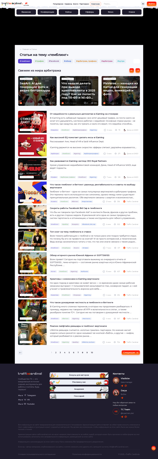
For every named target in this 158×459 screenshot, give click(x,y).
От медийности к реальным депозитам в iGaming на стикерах (84, 114)
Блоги (75, 4)
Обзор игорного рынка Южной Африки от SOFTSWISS (80, 255)
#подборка (66, 248)
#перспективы (87, 201)
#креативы (54, 295)
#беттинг (75, 201)
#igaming (93, 130)
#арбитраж (55, 153)
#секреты (75, 224)
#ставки (85, 248)
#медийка (54, 130)
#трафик (54, 177)
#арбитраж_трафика (68, 177)
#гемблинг (65, 130)
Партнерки (84, 4)
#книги (76, 248)
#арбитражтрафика (79, 130)
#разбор (65, 224)
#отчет (53, 271)
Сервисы (68, 4)
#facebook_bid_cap (88, 224)
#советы (54, 201)
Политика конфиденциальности (87, 454)
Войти (152, 4)
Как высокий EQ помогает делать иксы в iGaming (77, 137)
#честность (86, 318)
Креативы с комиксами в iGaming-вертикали (74, 279)
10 (92, 353)
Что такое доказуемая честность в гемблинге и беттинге (81, 302)
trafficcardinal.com (44, 434)
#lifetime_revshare (88, 342)
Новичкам (95, 4)
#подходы (77, 295)
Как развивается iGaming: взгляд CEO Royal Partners (78, 161)
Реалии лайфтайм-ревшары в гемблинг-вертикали (78, 326)
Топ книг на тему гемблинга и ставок (70, 232)
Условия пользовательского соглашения (37, 454)
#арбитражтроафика (91, 153)
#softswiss (84, 271)
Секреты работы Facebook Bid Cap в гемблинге (76, 208)
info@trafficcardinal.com (118, 447)
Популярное (58, 4)
